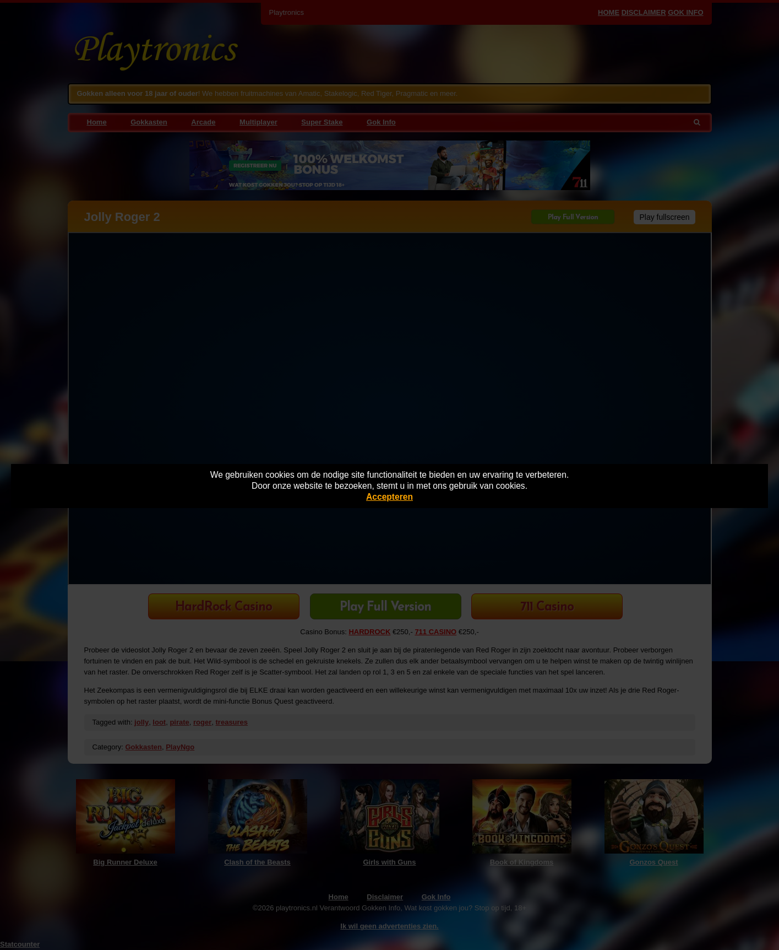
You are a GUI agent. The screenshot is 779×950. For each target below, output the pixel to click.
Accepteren (389, 496)
